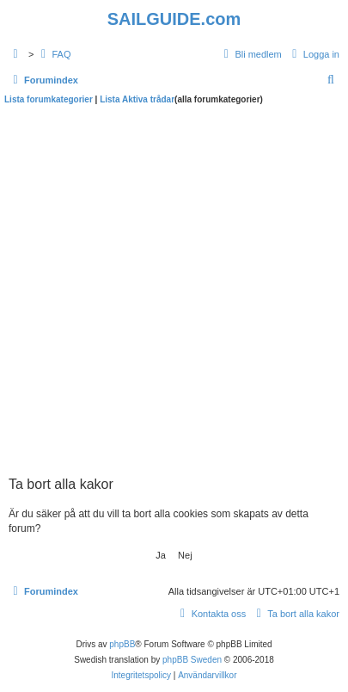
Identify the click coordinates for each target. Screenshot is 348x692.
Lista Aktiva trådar (137, 99)
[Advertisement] (174, 288)
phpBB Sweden (192, 659)
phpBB (122, 644)
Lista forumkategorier (48, 99)
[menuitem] (53, 54)
